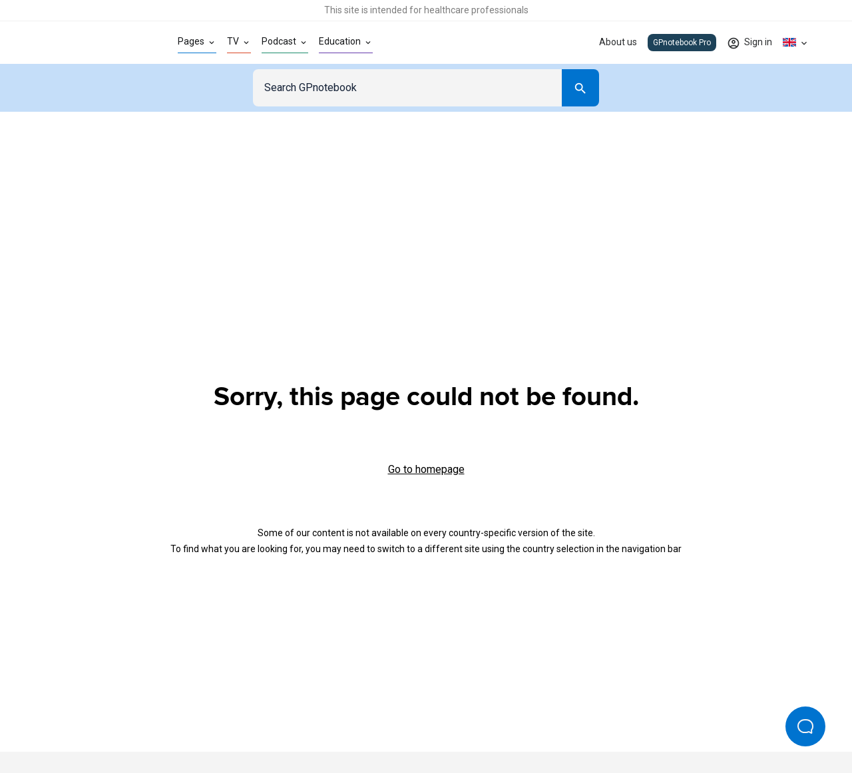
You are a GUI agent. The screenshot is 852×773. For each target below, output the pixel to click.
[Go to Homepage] (89, 42)
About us (618, 42)
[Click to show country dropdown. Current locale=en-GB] (796, 42)
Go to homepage (426, 469)
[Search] (580, 87)
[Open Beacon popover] (805, 726)
